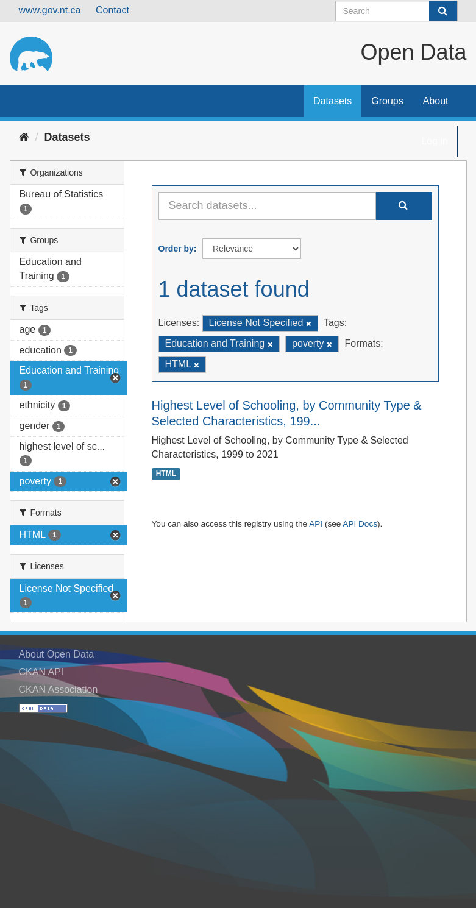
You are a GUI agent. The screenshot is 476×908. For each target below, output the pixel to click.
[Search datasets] (396, 11)
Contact (112, 10)
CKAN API (41, 672)
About (436, 101)
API (315, 523)
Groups (387, 101)
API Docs (360, 523)
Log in (434, 141)
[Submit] (443, 11)
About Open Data (56, 654)
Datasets (332, 101)
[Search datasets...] (267, 206)
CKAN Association (58, 689)
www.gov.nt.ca (50, 10)
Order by (176, 249)
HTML (166, 474)
